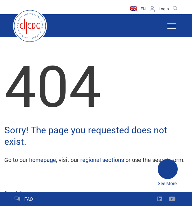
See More (168, 172)
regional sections (102, 159)
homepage (42, 159)
